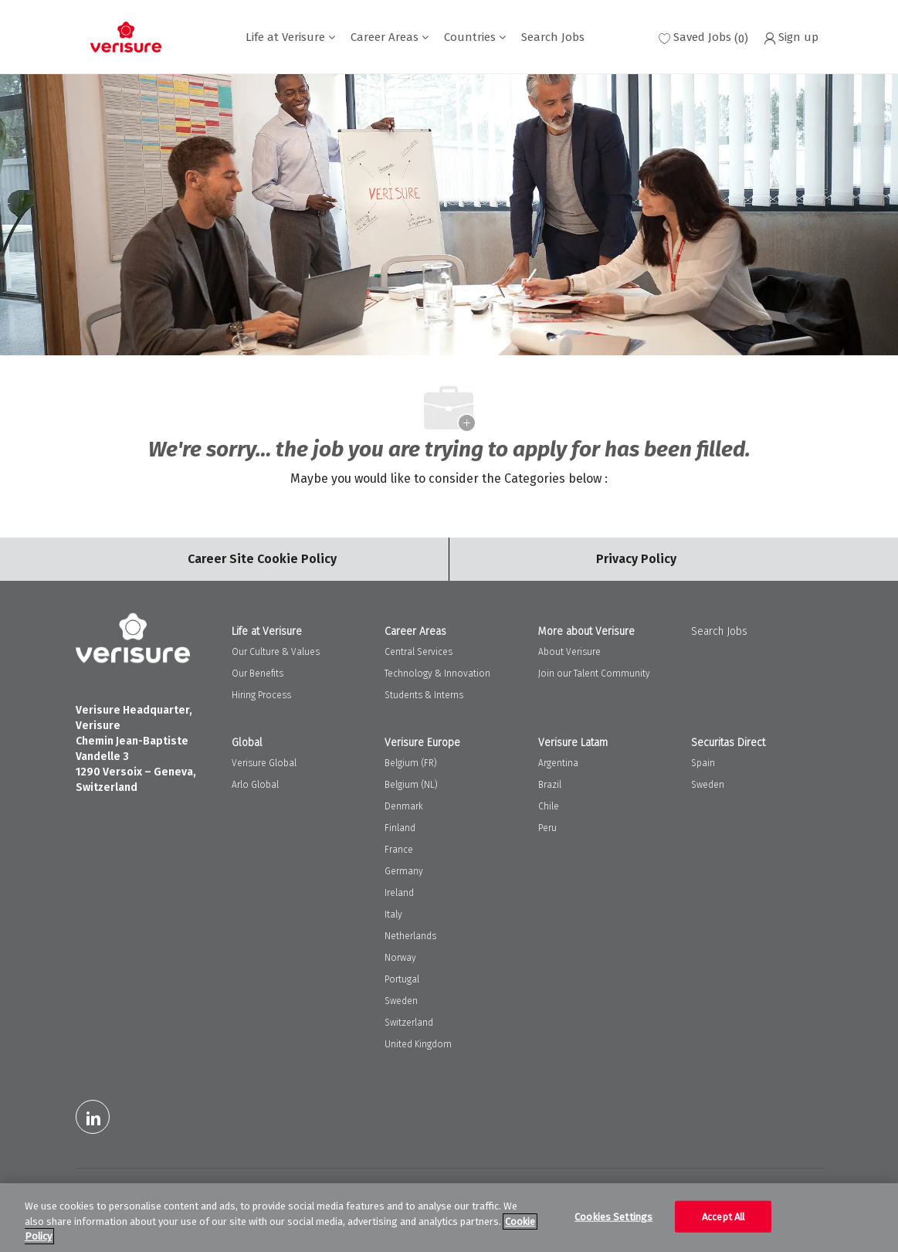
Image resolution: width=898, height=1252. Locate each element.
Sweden (401, 1001)
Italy (393, 914)
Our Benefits (257, 673)
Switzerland (409, 1022)
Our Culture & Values (276, 651)
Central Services (418, 651)
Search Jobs (553, 37)
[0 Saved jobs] (703, 37)
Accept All (723, 1216)
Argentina (558, 763)
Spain (703, 763)
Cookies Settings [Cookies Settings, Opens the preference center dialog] (613, 1216)
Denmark (404, 806)
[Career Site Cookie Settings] (262, 559)
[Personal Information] (636, 559)
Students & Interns (424, 695)
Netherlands (410, 936)
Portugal (402, 979)
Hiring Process (261, 695)
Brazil (549, 784)
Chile (548, 806)
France (399, 849)
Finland (400, 828)
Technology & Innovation (437, 673)
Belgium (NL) (411, 784)
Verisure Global (264, 763)
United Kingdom (418, 1044)
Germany (404, 871)
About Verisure (569, 651)
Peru (547, 828)
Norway (400, 957)
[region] (449, 1217)
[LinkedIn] (93, 1117)
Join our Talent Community (594, 673)
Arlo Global (255, 784)
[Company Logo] (126, 37)
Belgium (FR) (411, 763)
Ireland (399, 892)
